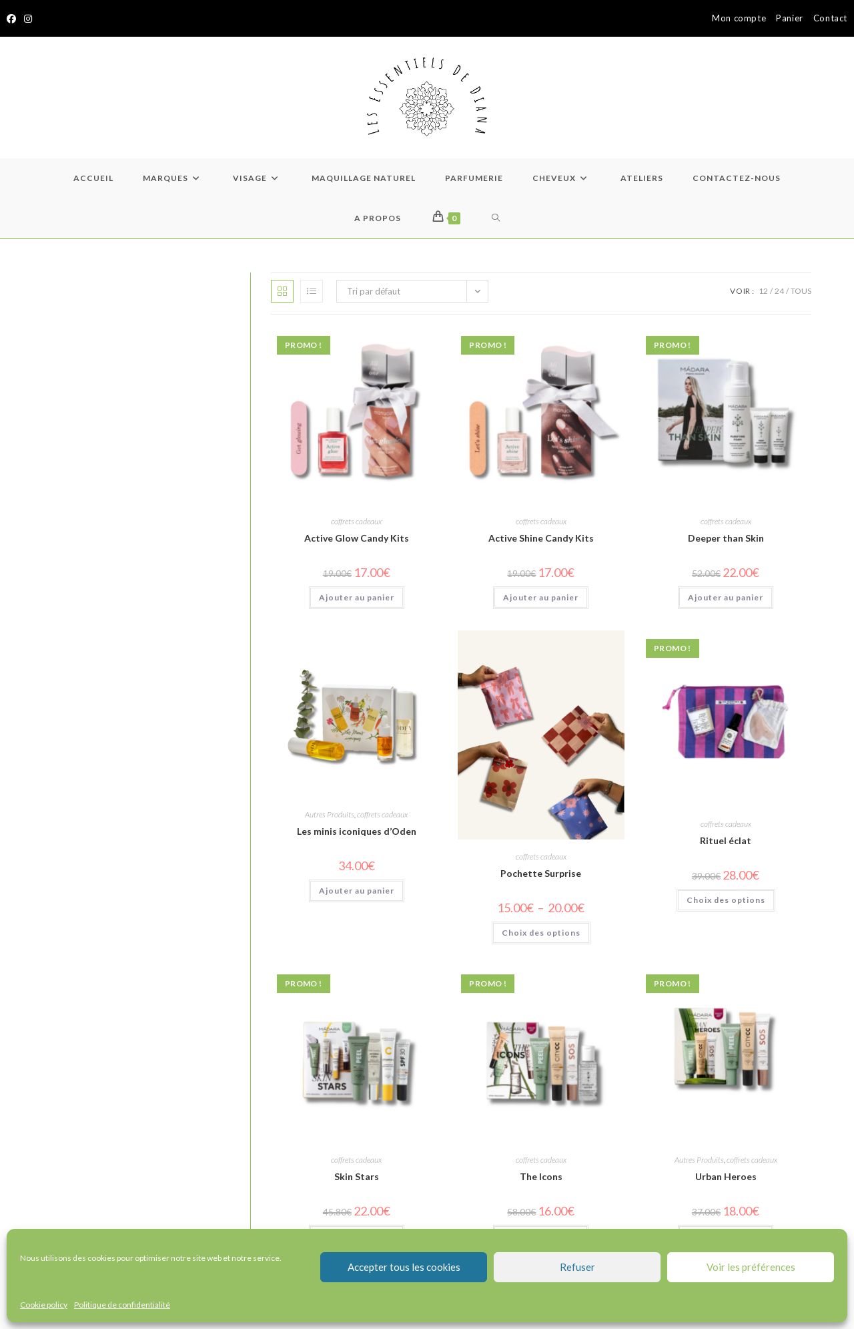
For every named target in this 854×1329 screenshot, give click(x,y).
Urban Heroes (726, 1176)
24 (779, 291)
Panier (789, 18)
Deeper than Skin (726, 538)
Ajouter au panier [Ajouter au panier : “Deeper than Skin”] (725, 597)
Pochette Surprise (540, 873)
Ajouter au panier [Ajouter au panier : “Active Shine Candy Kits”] (540, 597)
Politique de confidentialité (122, 1305)
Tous (801, 291)
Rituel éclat (725, 840)
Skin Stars (356, 1176)
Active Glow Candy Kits (356, 538)
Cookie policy (43, 1305)
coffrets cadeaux (356, 521)
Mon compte (739, 18)
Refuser (577, 1267)
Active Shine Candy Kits (541, 538)
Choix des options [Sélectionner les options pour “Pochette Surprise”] (541, 933)
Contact (830, 18)
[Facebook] (13, 18)
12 (763, 291)
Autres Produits (329, 814)
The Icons (541, 1176)
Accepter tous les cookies (404, 1267)
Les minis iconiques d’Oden (356, 831)
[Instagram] (28, 18)
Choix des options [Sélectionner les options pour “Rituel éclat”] (726, 900)
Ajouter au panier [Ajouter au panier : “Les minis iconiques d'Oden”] (356, 891)
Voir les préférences (751, 1267)
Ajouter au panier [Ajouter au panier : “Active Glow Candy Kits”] (356, 597)
